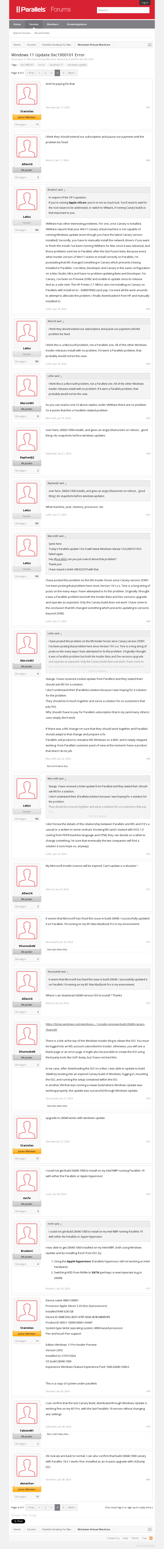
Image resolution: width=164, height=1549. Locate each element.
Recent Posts (42, 33)
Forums (33, 24)
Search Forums (21, 33)
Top (144, 1538)
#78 (148, 1391)
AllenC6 (27, 164)
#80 (148, 1479)
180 (37, 229)
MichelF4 (52, 766)
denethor (27, 1483)
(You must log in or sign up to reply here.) (129, 1507)
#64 (148, 363)
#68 (148, 621)
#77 (148, 1288)
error (41, 65)
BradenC (27, 1251)
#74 (148, 1098)
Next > (72, 72)
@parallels (60, 559)
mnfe (27, 1198)
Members (53, 24)
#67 (148, 514)
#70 (148, 854)
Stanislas (27, 111)
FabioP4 (73, 59)
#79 (148, 1426)
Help (125, 1538)
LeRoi (27, 217)
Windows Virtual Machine (41, 59)
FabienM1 (27, 1430)
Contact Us (113, 1538)
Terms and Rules (145, 1545)
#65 (148, 418)
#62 (148, 160)
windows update (77, 65)
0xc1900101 (27, 65)
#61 (148, 107)
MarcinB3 (27, 403)
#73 (148, 1003)
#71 (148, 889)
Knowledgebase (77, 24)
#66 (148, 453)
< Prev (30, 72)
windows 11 (55, 65)
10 (37, 1496)
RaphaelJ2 (27, 457)
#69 (148, 758)
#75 (148, 1141)
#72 (148, 942)
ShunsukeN (27, 946)
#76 (148, 1194)
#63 (148, 309)
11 (37, 124)
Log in (145, 2)
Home (17, 24)
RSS (151, 1538)
